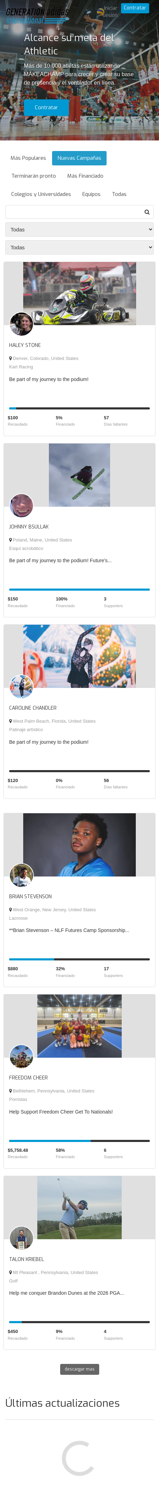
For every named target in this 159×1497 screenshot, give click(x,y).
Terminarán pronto (33, 175)
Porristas (18, 1099)
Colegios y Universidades (41, 194)
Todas (119, 194)
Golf (13, 1280)
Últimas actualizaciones (62, 1403)
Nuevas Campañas (79, 158)
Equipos (91, 194)
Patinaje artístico (26, 729)
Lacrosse (18, 918)
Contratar (135, 8)
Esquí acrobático (26, 548)
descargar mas (80, 1369)
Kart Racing (21, 366)
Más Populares (28, 158)
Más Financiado (85, 175)
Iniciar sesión (109, 12)
